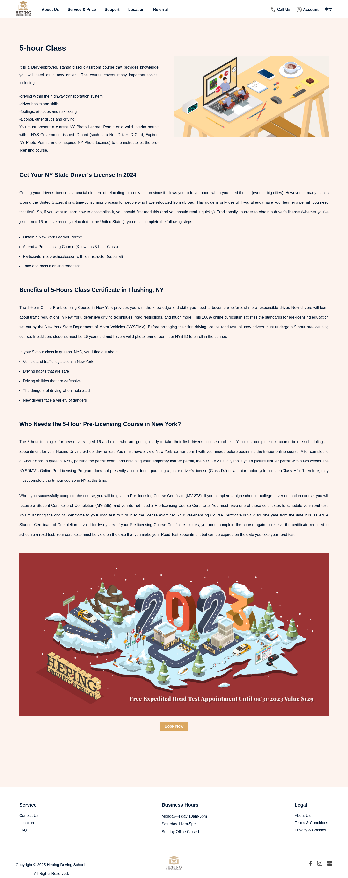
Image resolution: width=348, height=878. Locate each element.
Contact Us (28, 816)
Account (311, 9)
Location (136, 9)
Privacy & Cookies (310, 830)
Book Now (174, 726)
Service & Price (82, 9)
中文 (328, 9)
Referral (160, 9)
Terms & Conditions (311, 823)
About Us (50, 9)
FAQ (23, 830)
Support (112, 9)
